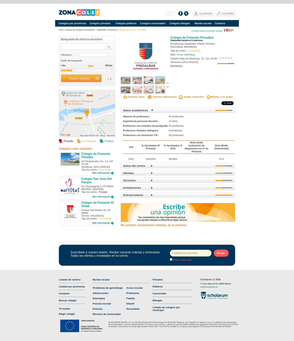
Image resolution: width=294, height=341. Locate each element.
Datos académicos (135, 110)
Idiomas (128, 173)
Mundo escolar (203, 23)
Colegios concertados (153, 23)
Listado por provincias (72, 286)
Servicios (129, 180)
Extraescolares (133, 195)
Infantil (130, 303)
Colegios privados (100, 23)
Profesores (132, 293)
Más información (103, 173)
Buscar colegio (67, 300)
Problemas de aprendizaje (108, 287)
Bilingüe (157, 300)
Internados (99, 298)
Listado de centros (70, 279)
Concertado (159, 293)
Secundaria (133, 308)
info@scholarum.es (209, 287)
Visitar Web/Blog (186, 54)
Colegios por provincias (72, 23)
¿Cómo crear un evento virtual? (212, 31)
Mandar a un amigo (219, 96)
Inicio (61, 30)
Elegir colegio (67, 314)
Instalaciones (132, 187)
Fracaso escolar (102, 303)
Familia (130, 298)
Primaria (97, 308)
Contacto (220, 23)
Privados (158, 279)
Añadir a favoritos (191, 96)
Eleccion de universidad (107, 314)
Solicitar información (162, 96)
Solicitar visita (134, 96)
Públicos (158, 286)
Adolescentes (101, 293)
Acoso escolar (134, 287)
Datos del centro (134, 165)
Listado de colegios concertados (80, 30)
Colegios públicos (126, 23)
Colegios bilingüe (180, 23)
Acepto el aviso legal (182, 260)
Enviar (221, 253)
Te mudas (64, 308)
